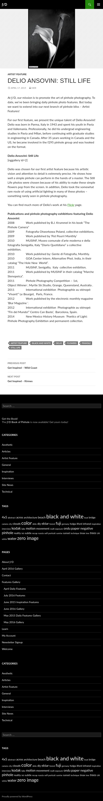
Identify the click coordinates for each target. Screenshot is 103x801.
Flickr (70, 204)
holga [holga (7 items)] (73, 523)
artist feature (19, 343)
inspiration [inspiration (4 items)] (96, 524)
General (6, 464)
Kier (33, 87)
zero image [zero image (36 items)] (28, 538)
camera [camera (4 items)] (5, 524)
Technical (7, 491)
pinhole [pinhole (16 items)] (7, 533)
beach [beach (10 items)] (42, 517)
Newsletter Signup (12, 642)
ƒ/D (4, 4)
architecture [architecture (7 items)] (30, 517)
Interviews (8, 478)
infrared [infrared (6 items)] (87, 523)
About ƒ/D (8, 561)
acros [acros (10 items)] (19, 517)
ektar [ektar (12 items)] (45, 524)
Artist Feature (17, 74)
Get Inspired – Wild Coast (51, 365)
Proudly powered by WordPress (17, 796)
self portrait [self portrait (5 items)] (50, 533)
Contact (6, 575)
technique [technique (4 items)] (75, 533)
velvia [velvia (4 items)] (4, 539)
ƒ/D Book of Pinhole (18, 422)
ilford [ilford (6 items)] (79, 523)
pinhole (86, 343)
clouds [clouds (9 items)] (17, 523)
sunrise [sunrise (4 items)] (59, 533)
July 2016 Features (14, 595)
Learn (5, 628)
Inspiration (8, 471)
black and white (41, 343)
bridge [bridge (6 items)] (92, 517)
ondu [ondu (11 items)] (67, 528)
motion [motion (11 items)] (31, 528)
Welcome (7, 649)
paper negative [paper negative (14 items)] (82, 528)
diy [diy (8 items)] (39, 523)
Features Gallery (11, 582)
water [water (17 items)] (11, 538)
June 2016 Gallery (14, 608)
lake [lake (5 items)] (23, 528)
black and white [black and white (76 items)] (65, 516)
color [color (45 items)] (26, 523)
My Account (9, 635)
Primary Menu (98, 4)
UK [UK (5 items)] (98, 533)
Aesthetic (7, 444)
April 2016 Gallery (12, 568)
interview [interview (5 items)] (6, 528)
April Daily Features (15, 588)
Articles (6, 451)
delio (59, 343)
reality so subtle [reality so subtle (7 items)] (22, 533)
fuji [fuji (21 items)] (58, 523)
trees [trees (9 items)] (93, 533)
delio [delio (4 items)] (34, 524)
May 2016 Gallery (14, 622)
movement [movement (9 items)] (42, 528)
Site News (7, 484)
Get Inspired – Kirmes (51, 378)
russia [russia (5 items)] (41, 533)
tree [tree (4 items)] (87, 533)
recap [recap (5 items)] (35, 533)
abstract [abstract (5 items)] (12, 517)
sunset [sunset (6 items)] (66, 533)
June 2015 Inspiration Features (21, 602)
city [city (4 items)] (10, 524)
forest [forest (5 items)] (52, 524)
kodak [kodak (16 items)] (16, 528)
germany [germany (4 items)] (65, 524)
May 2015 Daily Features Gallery (22, 615)
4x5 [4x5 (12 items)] (4, 517)
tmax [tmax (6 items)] (82, 533)
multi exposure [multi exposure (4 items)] (56, 529)
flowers (72, 343)
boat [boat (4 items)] (86, 517)
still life (15, 347)
